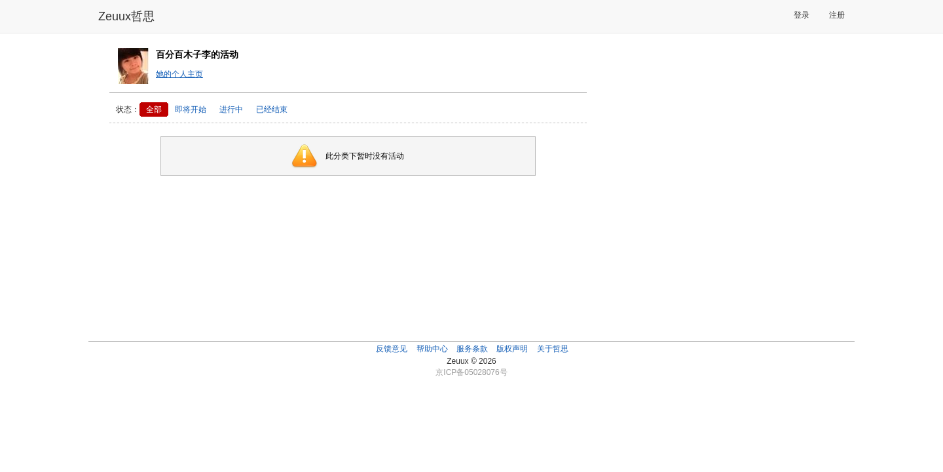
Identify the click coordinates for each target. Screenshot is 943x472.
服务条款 (472, 348)
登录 (801, 15)
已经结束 (271, 109)
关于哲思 (552, 348)
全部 (154, 109)
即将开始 (190, 109)
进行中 (231, 109)
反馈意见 (391, 348)
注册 (837, 15)
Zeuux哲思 (126, 16)
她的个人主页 (179, 74)
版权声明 (512, 348)
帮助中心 (432, 348)
